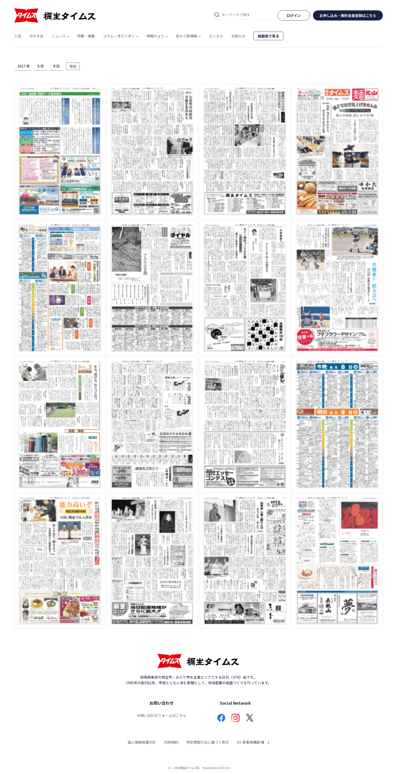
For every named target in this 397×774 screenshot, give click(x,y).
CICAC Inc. (224, 768)
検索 (72, 66)
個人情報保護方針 (142, 742)
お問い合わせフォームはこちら (161, 715)
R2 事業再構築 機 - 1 (253, 742)
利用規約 (171, 742)
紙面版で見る (268, 35)
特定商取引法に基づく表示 (207, 742)
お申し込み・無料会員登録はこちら (348, 15)
